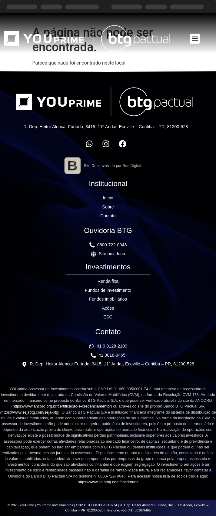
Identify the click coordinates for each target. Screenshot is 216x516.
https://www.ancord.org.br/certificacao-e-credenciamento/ (62, 406)
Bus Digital (132, 165)
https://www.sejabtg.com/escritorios (108, 482)
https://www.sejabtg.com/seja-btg (30, 412)
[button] (195, 39)
